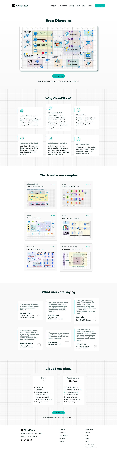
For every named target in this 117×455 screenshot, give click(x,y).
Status (90, 5)
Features (62, 432)
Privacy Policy (71, 417)
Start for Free (58, 76)
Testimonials (63, 5)
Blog (83, 5)
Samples (53, 5)
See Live (53, 184)
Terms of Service (62, 417)
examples (76, 81)
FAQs (57, 417)
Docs (78, 5)
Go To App (100, 6)
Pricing (72, 5)
